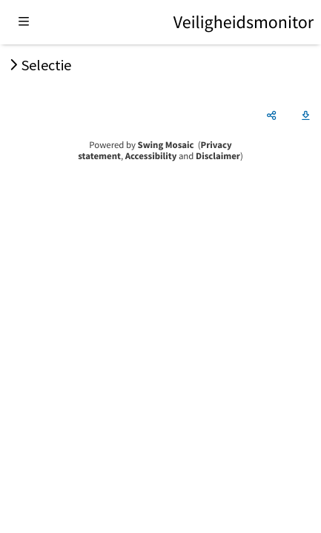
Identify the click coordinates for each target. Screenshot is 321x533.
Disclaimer (218, 156)
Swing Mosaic (166, 145)
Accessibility (151, 156)
